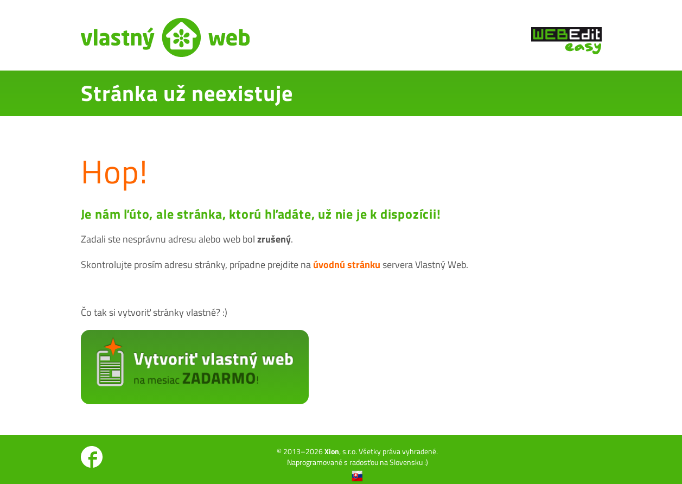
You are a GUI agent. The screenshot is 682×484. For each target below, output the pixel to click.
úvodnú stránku (346, 264)
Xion (331, 451)
